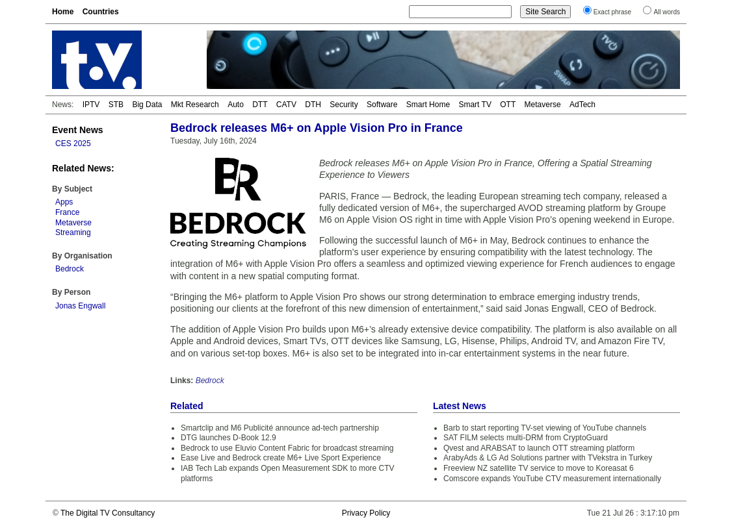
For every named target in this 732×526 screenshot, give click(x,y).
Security (344, 104)
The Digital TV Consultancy (107, 513)
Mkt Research (195, 104)
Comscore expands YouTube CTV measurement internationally (552, 478)
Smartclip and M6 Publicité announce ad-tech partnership (280, 427)
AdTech (582, 104)
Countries (101, 11)
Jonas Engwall (80, 305)
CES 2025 (73, 143)
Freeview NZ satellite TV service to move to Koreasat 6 (538, 468)
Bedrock (69, 268)
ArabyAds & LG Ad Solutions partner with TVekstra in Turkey (547, 457)
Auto (236, 104)
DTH (313, 104)
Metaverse (543, 104)
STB (116, 104)
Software (382, 104)
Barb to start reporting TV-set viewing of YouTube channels (544, 427)
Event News (77, 130)
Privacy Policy (366, 513)
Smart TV (474, 104)
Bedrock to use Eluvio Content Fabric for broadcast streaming (287, 448)
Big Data (147, 104)
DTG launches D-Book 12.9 (228, 437)
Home (62, 11)
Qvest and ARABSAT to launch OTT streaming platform (538, 448)
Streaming (73, 232)
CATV (286, 104)
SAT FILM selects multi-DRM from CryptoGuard (525, 437)
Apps (64, 202)
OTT (508, 104)
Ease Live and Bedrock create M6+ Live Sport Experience (281, 457)
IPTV (91, 104)
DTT (259, 104)
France (67, 212)
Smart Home (428, 104)
